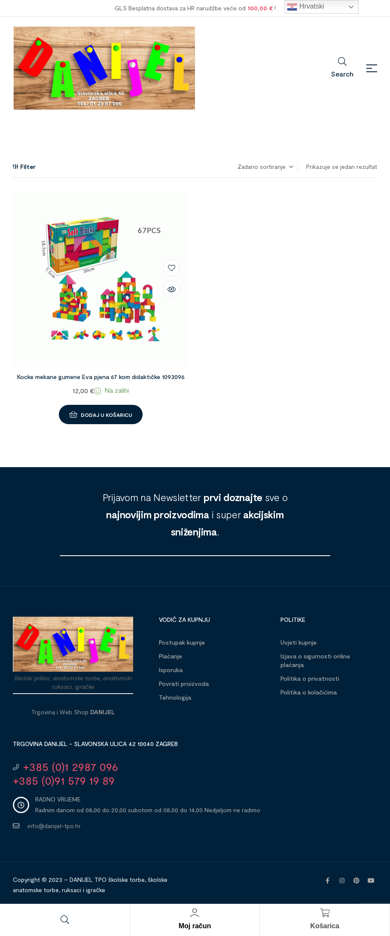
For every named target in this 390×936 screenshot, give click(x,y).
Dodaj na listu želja (171, 267)
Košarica (324, 926)
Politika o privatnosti (309, 678)
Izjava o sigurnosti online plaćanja (315, 660)
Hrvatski (305, 7)
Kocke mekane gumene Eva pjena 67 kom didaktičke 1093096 (101, 376)
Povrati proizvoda (184, 683)
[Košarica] (324, 912)
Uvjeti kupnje (298, 642)
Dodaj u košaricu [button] (106, 415)
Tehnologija (175, 697)
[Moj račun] (194, 912)
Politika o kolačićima (308, 692)
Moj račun (195, 926)
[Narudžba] (265, 167)
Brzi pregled (171, 289)
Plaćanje (170, 656)
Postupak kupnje (182, 642)
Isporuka (171, 669)
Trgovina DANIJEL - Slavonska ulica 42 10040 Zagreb (95, 743)
